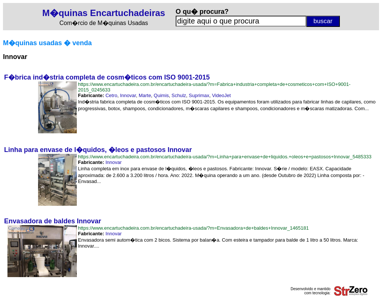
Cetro (112, 95)
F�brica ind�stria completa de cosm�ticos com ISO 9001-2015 (107, 77)
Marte (145, 95)
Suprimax (199, 95)
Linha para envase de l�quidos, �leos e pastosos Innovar (98, 149)
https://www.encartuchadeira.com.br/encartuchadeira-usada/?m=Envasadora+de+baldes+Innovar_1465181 (193, 228)
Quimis (161, 95)
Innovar (128, 95)
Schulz (179, 95)
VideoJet (221, 95)
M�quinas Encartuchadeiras (103, 13)
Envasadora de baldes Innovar (52, 221)
